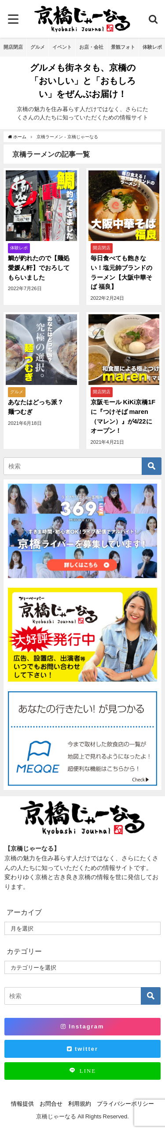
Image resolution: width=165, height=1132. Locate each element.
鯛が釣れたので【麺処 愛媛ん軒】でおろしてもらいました (39, 267)
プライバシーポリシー (125, 1104)
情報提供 (22, 1104)
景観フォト (123, 47)
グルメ (37, 47)
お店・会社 (91, 47)
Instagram (82, 1026)
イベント (62, 47)
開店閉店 (13, 47)
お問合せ (51, 1104)
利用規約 (79, 1104)
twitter (82, 1049)
